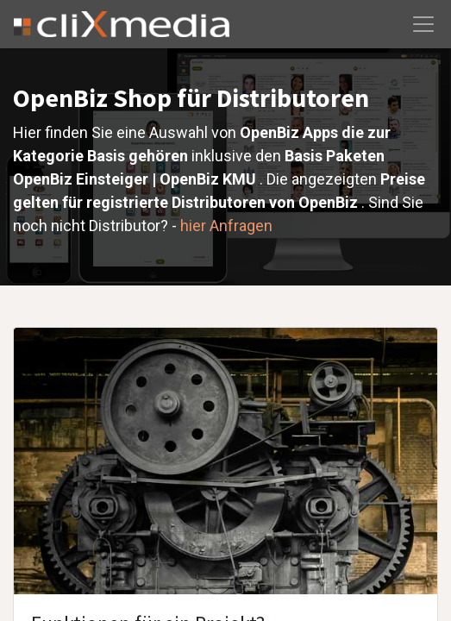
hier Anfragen (226, 225)
